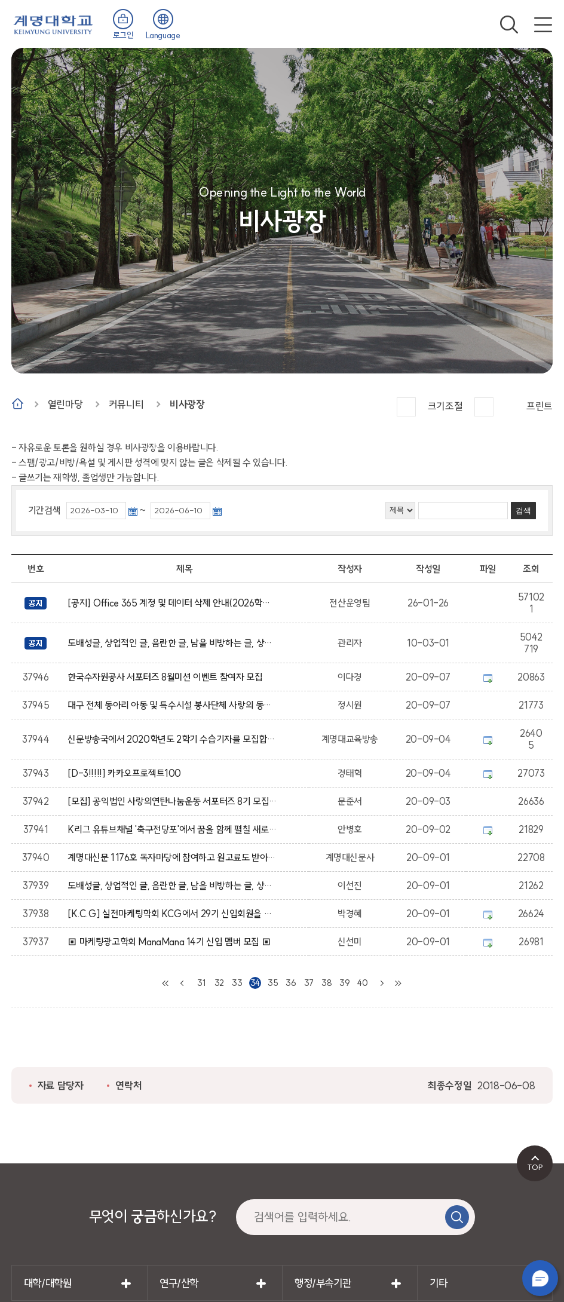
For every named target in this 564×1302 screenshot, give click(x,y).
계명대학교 (53, 23)
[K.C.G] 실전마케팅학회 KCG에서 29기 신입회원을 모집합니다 (173, 914)
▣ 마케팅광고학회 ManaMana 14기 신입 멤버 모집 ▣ (171, 942)
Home (17, 403)
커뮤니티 (126, 404)
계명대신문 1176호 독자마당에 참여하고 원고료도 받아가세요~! (173, 857)
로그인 (123, 35)
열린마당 (65, 404)
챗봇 (540, 1278)
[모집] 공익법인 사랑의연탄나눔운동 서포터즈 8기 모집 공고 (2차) (173, 801)
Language (163, 35)
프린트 (539, 406)
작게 (483, 406)
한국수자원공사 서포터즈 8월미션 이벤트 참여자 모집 (167, 677)
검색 (509, 24)
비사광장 (187, 404)
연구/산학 (179, 1283)
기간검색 (44, 510)
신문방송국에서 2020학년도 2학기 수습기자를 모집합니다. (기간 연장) (173, 739)
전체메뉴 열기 (543, 24)
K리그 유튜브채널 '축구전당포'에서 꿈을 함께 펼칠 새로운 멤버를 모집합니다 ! (173, 829)
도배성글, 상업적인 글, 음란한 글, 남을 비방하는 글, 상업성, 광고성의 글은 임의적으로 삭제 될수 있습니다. (173, 643)
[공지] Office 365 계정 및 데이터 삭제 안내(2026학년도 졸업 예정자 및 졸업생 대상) (173, 603)
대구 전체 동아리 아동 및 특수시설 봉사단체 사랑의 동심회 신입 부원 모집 (173, 705)
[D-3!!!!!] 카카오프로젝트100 (126, 773)
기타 (438, 1283)
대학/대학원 (48, 1283)
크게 (406, 406)
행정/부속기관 (323, 1283)
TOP (535, 1167)
